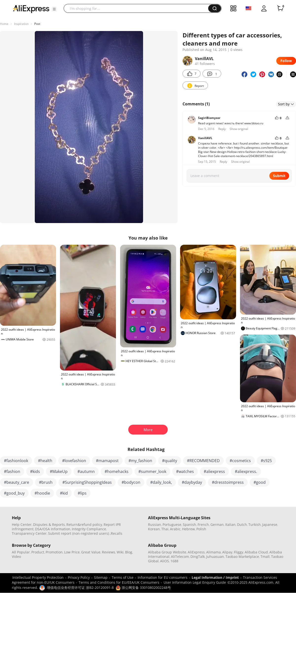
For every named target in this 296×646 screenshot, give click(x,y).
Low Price (72, 552)
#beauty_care (16, 482)
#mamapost (107, 460)
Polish (201, 529)
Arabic (175, 529)
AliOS (164, 561)
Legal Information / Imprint (215, 577)
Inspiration (21, 24)
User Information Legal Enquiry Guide (195, 582)
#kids (35, 471)
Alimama (213, 552)
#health (45, 460)
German (217, 524)
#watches (185, 471)
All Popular (21, 552)
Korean (154, 529)
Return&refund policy (84, 524)
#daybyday (192, 482)
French (203, 524)
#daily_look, (161, 482)
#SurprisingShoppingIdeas (87, 482)
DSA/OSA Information (52, 529)
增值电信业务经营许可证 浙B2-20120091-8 (80, 587)
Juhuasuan (215, 556)
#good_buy (14, 493)
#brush (46, 482)
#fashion (12, 471)
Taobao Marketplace (242, 556)
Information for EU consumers (162, 577)
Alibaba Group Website (167, 552)
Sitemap (101, 577)
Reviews (108, 552)
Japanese (269, 524)
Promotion (54, 552)
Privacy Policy (79, 577)
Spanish (189, 524)
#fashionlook (16, 460)
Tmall (265, 556)
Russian (154, 524)
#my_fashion (140, 460)
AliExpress (196, 552)
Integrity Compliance (89, 529)
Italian (230, 524)
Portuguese (172, 524)
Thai (164, 529)
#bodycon (131, 482)
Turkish (254, 524)
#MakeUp (59, 471)
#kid (64, 493)
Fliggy (238, 552)
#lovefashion (74, 460)
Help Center (22, 524)
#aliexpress (214, 471)
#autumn (86, 471)
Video (16, 556)
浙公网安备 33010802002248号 (143, 587)
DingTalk (197, 556)
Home (4, 24)
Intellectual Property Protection (38, 577)
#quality (169, 460)
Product (37, 552)
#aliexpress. (246, 471)
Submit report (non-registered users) (78, 533)
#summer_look (152, 471)
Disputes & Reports (49, 524)
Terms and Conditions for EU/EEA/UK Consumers (119, 582)
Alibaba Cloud (256, 552)
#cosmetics (240, 460)
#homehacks (117, 471)
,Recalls (116, 533)
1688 (174, 561)
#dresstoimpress (228, 482)
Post (37, 24)
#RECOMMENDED (203, 460)
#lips (82, 493)
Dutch (242, 524)
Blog (128, 552)
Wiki (120, 552)
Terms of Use (122, 577)
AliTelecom (180, 556)
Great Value (90, 552)
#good (260, 482)
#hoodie (42, 493)
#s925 (266, 460)
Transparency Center (29, 533)
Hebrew (188, 529)
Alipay (227, 552)
